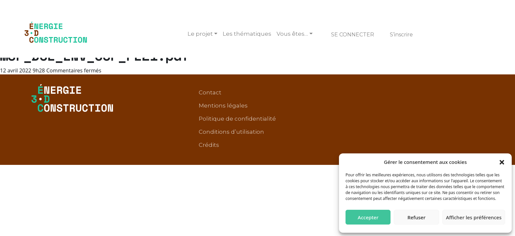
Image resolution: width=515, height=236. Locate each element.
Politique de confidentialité (340, 98)
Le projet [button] (200, 33)
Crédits (470, 98)
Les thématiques (247, 33)
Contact (225, 98)
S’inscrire (401, 34)
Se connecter (352, 34)
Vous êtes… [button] (292, 33)
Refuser (416, 217)
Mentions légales (268, 98)
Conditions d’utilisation (419, 98)
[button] (502, 162)
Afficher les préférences (474, 217)
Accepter (368, 217)
